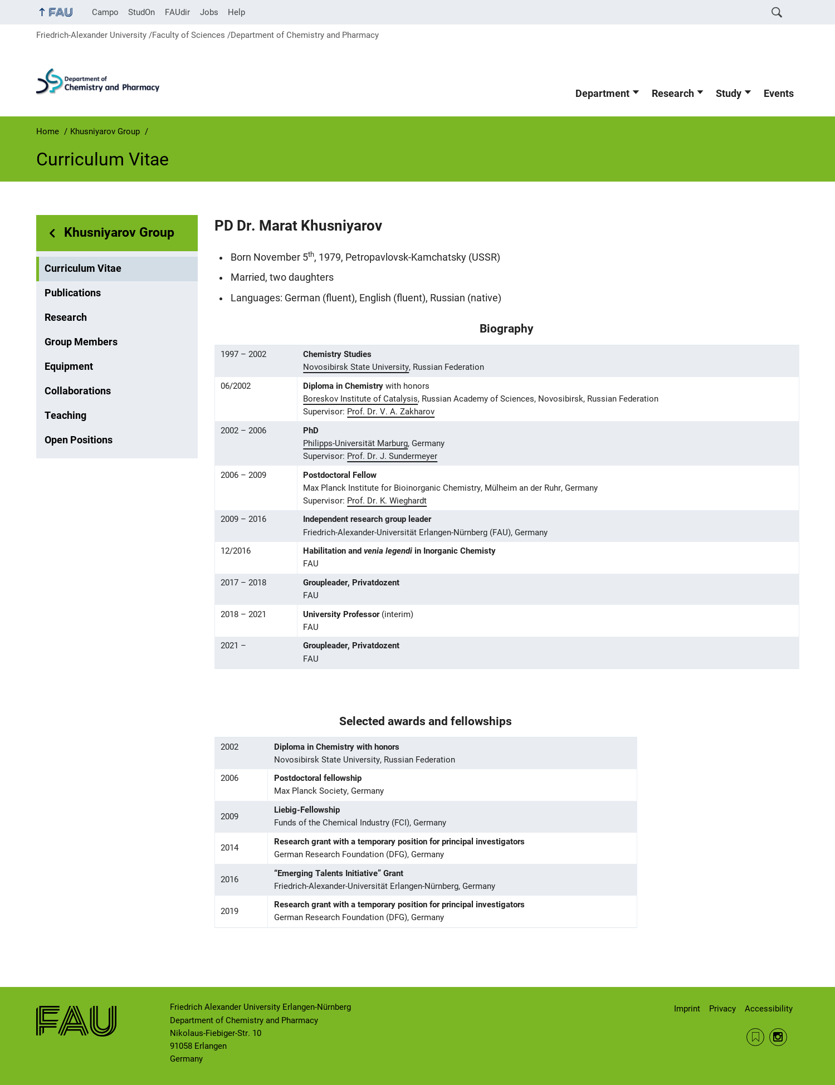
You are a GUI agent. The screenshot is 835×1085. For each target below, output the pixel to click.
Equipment (69, 366)
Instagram (778, 1037)
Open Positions (79, 440)
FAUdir (177, 12)
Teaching (65, 415)
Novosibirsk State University (356, 367)
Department (602, 93)
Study (728, 93)
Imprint (687, 1009)
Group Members (81, 342)
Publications (73, 293)
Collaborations (78, 391)
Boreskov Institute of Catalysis (360, 399)
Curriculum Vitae (83, 268)
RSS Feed (755, 1037)
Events (779, 93)
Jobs (209, 12)
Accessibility (769, 1009)
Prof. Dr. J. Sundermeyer (392, 456)
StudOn (141, 12)
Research (673, 93)
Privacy (722, 1009)
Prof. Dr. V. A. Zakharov (390, 412)
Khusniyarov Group (119, 232)
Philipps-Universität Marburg (355, 443)
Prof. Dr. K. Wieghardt (387, 501)
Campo (105, 12)
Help (236, 12)
